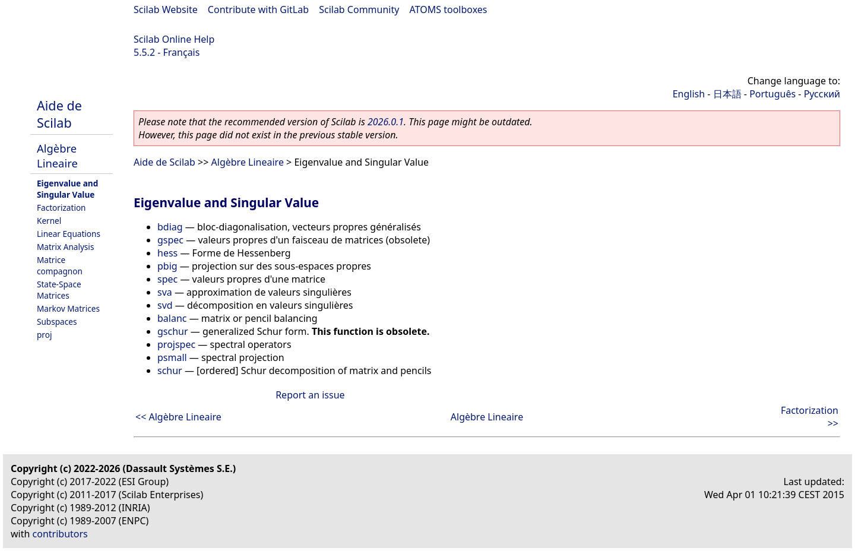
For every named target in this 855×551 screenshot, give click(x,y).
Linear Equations (68, 233)
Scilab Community (359, 9)
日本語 (727, 93)
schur (169, 370)
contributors (60, 533)
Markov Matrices (68, 308)
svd (165, 305)
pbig (167, 266)
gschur (172, 331)
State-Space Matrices (59, 289)
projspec (176, 344)
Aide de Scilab (59, 114)
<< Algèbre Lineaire (178, 416)
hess (167, 252)
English (689, 93)
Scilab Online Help (174, 39)
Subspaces (57, 321)
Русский (822, 93)
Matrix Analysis (65, 246)
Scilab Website (166, 9)
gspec (170, 239)
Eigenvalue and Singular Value (67, 189)
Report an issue (310, 394)
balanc (172, 318)
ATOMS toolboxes (448, 9)
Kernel (49, 220)
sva (164, 292)
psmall (172, 357)
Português (772, 93)
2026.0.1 (386, 121)
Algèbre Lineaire (57, 155)
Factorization (61, 207)
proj (44, 334)
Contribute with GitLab (258, 9)
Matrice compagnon (60, 265)
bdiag (170, 226)
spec (167, 279)
